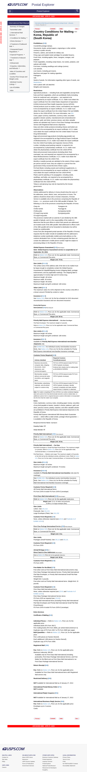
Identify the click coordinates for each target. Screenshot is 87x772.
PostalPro (45, 770)
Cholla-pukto (38, 211)
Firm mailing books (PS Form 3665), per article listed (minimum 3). (56, 628)
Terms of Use (66, 759)
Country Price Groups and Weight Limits (18, 78)
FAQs (3, 761)
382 (62, 701)
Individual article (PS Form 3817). (45, 625)
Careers (4, 767)
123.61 (61, 519)
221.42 (44, 331)
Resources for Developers (50, 767)
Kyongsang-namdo (64, 211)
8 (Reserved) (14, 63)
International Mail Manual (19, 23)
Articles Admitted (40, 360)
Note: (36, 250)
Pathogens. (37, 75)
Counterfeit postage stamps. (43, 46)
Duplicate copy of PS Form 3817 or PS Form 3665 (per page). (54, 630)
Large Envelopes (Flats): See (44, 513)
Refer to (36, 255)
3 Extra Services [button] (15, 41)
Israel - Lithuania (68, 23)
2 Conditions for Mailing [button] (17, 38)
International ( (38, 307)
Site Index (5, 759)
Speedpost (54, 422)
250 (63, 526)
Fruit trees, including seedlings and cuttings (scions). (51, 66)
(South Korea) (43, 38)
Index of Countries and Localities (17, 73)
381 (56, 693)
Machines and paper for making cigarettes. (48, 73)
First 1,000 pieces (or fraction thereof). (46, 637)
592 (72, 113)
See (35, 298)
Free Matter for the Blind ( (43, 567)
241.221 (47, 511)
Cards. (36, 708)
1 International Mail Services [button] (16, 34)
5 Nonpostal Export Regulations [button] (16, 51)
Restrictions (38, 82)
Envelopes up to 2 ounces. (43, 706)
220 (44, 307)
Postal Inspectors (47, 759)
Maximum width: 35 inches (42, 279)
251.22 (57, 540)
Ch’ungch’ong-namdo (41, 213)
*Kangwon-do (62, 206)
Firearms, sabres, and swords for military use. (49, 53)
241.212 (45, 509)
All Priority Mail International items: (45, 489)
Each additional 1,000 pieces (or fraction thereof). (50, 639)
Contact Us (5, 757)
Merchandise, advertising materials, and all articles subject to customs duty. (42, 385)
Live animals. (38, 69)
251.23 (65, 540)
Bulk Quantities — (40, 632)
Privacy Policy (66, 757)
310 (50, 615)
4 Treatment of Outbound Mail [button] (18, 45)
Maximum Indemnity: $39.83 (43, 652)
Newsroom (25, 759)
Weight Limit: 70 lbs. (56, 259)
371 (59, 687)
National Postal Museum (49, 765)
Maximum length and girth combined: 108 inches (50, 284)
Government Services (28, 765)
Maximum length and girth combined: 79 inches (49, 467)
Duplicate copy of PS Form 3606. (45, 641)
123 (54, 355)
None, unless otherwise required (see (46, 519)
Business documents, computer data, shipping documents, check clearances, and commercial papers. (42, 367)
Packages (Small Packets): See (44, 540)
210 (55, 247)
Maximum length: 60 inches (43, 333)
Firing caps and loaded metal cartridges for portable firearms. (54, 55)
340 (46, 665)
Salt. (35, 78)
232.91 (44, 470)
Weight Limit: (47, 501)
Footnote (69, 519)
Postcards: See (39, 511)
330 (47, 645)
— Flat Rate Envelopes (65, 320)
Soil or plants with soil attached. (44, 84)
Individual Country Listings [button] (15, 83)
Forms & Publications (28, 763)
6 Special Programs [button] (16, 55)
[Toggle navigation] (10, 11)
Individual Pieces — (41, 621)
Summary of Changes (17, 26)
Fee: (35, 650)
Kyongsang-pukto (64, 213)
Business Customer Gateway (50, 757)
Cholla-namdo (38, 209)
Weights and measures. (42, 87)
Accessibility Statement (69, 765)
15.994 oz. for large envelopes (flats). (56, 503)
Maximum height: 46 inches (43, 282)
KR (45, 426)
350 (49, 678)
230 (54, 434)
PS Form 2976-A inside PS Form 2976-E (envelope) (51, 491)
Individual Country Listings (56, 23)
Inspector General (47, 761)
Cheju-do (37, 206)
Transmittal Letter (15, 29)
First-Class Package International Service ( (48, 526)
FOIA (64, 761)
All (44, 430)
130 (44, 43)
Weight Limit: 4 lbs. (57, 534)
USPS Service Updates (28, 761)
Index (11, 90)
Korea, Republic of (46, 34)
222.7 (43, 339)
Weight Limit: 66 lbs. (56, 316)
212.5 (43, 296)
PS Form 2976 (38, 545)
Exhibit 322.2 (41, 347)
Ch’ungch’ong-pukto (40, 215)
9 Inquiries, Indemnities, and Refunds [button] (17, 67)
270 (53, 567)
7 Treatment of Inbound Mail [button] (17, 59)
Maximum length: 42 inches (43, 464)
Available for (38, 341)
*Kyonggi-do (62, 209)
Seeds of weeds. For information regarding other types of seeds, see (57, 80)
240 (56, 496)
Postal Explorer (43, 5)
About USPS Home (27, 757)
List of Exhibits (14, 87)
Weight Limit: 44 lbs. (56, 441)
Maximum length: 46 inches (43, 277)
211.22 (44, 263)
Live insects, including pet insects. (45, 71)
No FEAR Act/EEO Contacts (70, 763)
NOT (35, 683)
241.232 (56, 513)
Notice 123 (43, 255)
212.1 (44, 287)
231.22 (44, 462)
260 (46, 550)
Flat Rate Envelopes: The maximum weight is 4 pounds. (50, 323)
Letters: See (38, 509)
